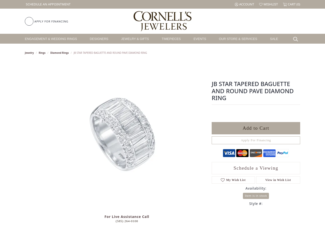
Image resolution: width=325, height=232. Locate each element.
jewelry (29, 52)
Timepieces (171, 39)
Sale (274, 39)
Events (199, 39)
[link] (48, 4)
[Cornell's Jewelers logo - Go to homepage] (162, 21)
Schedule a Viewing (256, 168)
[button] (244, 4)
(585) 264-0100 (127, 221)
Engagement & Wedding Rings (51, 39)
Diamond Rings (59, 52)
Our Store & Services (238, 39)
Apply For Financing (256, 140)
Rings (42, 52)
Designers (99, 39)
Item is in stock (256, 195)
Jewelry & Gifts (135, 39)
